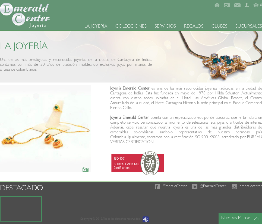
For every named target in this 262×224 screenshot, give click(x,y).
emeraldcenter (251, 186)
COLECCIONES (131, 26)
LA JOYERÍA (95, 26)
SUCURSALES (248, 26)
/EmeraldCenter (175, 186)
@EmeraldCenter (213, 186)
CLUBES (219, 26)
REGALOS (193, 26)
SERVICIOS (165, 26)
